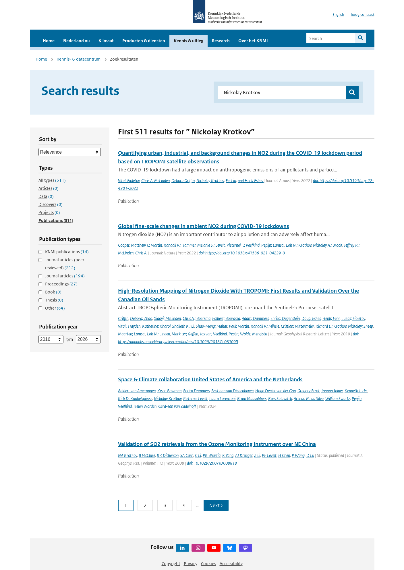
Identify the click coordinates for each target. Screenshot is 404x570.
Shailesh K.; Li (183, 326)
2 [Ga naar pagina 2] (145, 505)
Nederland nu (76, 40)
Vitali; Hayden (129, 326)
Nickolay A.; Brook (327, 245)
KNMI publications (67, 251)
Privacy (190, 563)
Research (221, 40)
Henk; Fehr (331, 318)
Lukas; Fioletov (353, 318)
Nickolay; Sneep (360, 326)
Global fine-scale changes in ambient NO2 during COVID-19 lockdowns (203, 226)
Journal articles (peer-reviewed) (65, 263)
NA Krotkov (127, 455)
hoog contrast (362, 14)
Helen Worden (145, 406)
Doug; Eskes (311, 318)
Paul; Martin (239, 326)
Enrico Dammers (196, 390)
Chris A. (141, 253)
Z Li (257, 455)
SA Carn (186, 455)
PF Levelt (269, 455)
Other (55, 308)
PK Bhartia (212, 455)
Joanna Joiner (332, 390)
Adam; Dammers (255, 318)
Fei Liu (231, 180)
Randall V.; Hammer (180, 245)
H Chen (284, 455)
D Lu (310, 455)
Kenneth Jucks (356, 390)
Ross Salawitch (280, 398)
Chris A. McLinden (155, 180)
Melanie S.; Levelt (211, 245)
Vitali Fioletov (129, 180)
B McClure (147, 455)
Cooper (123, 245)
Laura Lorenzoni (222, 398)
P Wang (298, 455)
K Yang (227, 455)
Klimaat (106, 40)
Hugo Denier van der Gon (275, 390)
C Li (198, 455)
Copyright (171, 563)
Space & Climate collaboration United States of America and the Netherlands (210, 379)
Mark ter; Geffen (185, 334)
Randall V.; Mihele (265, 326)
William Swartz (337, 398)
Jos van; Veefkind (213, 334)
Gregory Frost (308, 390)
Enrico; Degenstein (285, 318)
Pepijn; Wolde (239, 334)
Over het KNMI (253, 40)
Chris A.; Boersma (196, 318)
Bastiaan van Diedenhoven (232, 390)
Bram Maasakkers (251, 398)
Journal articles (65, 276)
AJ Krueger (243, 455)
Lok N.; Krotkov (298, 245)
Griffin (123, 318)
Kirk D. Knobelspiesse (135, 398)
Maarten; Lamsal (131, 334)
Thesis (54, 300)
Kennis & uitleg (188, 40)
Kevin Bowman (169, 390)
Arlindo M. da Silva (309, 398)
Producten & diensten (143, 40)
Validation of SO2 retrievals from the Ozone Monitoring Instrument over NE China (217, 444)
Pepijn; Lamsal (272, 245)
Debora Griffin (183, 180)
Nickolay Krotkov (210, 180)
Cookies (208, 563)
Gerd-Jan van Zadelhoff (177, 406)
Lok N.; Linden (158, 334)
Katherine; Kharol (156, 326)
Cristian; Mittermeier (297, 326)
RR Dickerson (168, 455)
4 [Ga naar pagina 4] (184, 505)
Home (49, 40)
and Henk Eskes (251, 180)
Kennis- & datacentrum (78, 59)
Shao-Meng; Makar (211, 326)
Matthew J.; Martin (146, 245)
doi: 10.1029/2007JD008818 (212, 463)
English (338, 14)
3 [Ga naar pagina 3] (164, 505)
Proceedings (61, 284)
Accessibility (231, 563)
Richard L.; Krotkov (331, 326)
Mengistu (259, 334)
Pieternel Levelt (195, 398)
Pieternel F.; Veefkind (243, 245)
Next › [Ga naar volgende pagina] (216, 505)
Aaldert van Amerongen (137, 390)
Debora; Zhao (141, 318)
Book (53, 292)
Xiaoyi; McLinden (167, 318)
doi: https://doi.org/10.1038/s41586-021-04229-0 (242, 253)
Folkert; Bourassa (226, 318)
